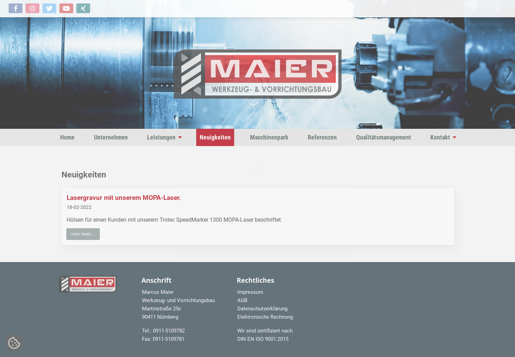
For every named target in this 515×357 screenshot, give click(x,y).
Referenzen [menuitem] (322, 137)
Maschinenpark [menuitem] (269, 137)
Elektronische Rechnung (265, 317)
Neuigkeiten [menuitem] (215, 137)
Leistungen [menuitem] (161, 137)
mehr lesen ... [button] (83, 234)
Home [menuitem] (67, 137)
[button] (15, 8)
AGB (242, 300)
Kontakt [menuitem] (440, 137)
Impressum (250, 292)
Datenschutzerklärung (262, 309)
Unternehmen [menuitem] (111, 137)
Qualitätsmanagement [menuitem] (383, 137)
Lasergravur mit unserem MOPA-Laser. (124, 198)
